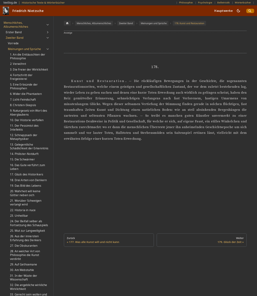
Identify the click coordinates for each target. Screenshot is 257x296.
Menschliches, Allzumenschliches (16, 25)
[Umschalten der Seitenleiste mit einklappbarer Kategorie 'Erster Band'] (47, 32)
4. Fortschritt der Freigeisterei (21, 77)
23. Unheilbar (19, 216)
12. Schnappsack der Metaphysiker (23, 137)
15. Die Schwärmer (22, 159)
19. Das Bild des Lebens (25, 186)
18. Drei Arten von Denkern (28, 180)
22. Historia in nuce (23, 210)
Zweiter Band (14, 38)
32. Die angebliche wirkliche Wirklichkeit (28, 287)
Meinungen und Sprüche (24, 49)
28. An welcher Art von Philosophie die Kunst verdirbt (25, 255)
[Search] (250, 11)
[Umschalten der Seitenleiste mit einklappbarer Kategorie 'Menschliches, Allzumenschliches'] (47, 24)
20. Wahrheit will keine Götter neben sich (25, 193)
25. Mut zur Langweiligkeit (27, 231)
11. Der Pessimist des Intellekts (24, 127)
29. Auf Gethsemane (23, 264)
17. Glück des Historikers (26, 174)
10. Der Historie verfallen (27, 120)
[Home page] (67, 23)
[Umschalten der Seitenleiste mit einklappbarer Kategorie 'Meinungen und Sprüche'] (47, 49)
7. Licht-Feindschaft (23, 99)
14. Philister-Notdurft (24, 154)
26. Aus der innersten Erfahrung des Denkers (25, 238)
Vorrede (13, 43)
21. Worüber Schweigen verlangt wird (25, 203)
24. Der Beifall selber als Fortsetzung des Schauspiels (29, 223)
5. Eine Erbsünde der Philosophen (24, 86)
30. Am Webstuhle (22, 270)
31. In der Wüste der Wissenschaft (23, 278)
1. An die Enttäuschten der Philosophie (27, 56)
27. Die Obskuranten (23, 246)
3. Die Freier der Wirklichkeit (29, 69)
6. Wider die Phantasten (26, 94)
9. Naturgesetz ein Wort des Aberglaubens (28, 112)
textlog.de (10, 2)
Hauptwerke (223, 11)
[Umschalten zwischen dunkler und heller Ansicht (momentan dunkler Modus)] (238, 11)
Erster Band (14, 32)
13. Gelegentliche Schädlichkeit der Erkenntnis (29, 146)
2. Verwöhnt (18, 64)
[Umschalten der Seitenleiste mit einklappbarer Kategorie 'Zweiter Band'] (47, 38)
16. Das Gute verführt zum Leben (27, 167)
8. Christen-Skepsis (23, 105)
